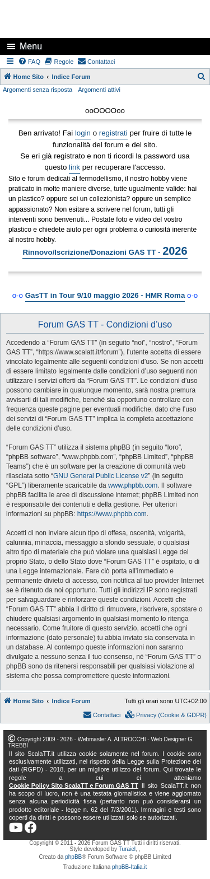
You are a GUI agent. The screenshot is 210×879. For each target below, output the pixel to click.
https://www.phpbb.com (112, 514)
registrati (113, 133)
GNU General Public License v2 (100, 476)
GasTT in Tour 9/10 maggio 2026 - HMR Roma (105, 295)
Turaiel (127, 849)
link (74, 167)
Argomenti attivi (99, 89)
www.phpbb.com (132, 485)
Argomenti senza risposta (37, 89)
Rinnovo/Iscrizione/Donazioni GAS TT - (104, 251)
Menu (31, 46)
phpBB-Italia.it (129, 867)
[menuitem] (29, 61)
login (83, 133)
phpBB (73, 857)
